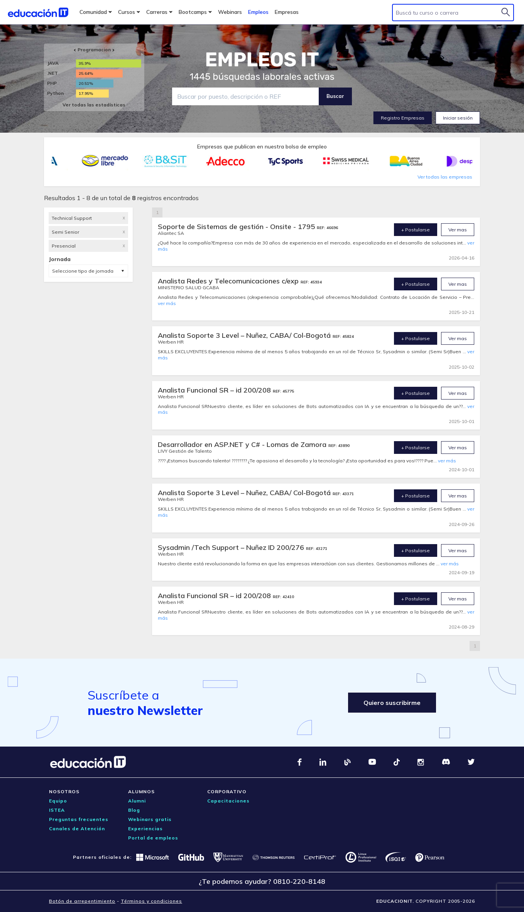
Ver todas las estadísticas (94, 105)
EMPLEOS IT (262, 59)
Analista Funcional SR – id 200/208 (215, 390)
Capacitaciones (228, 801)
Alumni (137, 801)
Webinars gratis (150, 819)
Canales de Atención (77, 828)
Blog (134, 810)
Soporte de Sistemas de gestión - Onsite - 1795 (237, 226)
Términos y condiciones (151, 901)
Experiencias (145, 828)
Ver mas (457, 230)
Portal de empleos (153, 838)
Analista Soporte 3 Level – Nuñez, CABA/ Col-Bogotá (245, 335)
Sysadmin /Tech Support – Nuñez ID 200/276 (232, 547)
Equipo (58, 801)
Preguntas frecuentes (78, 819)
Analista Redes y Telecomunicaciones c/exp (229, 280)
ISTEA (57, 810)
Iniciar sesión (458, 118)
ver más (167, 303)
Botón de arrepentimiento (82, 901)
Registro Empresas (402, 118)
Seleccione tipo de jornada (82, 271)
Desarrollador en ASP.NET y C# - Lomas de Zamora (243, 444)
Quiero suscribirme (392, 702)
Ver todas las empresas (445, 177)
